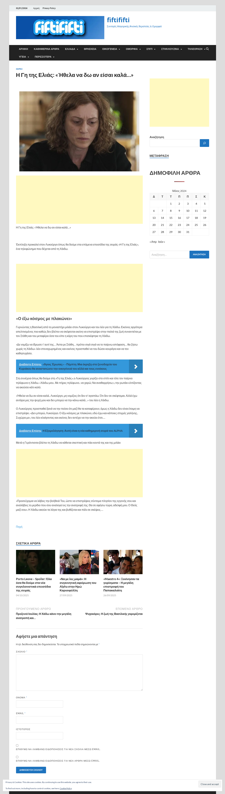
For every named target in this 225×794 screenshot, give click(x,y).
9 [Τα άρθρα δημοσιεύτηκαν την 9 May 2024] (179, 210)
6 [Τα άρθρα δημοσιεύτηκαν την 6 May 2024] (154, 210)
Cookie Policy (66, 788)
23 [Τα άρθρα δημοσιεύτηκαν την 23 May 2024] (179, 224)
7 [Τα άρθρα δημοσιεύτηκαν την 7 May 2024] (162, 210)
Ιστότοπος (23, 729)
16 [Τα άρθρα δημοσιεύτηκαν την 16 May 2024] (179, 217)
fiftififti (118, 20)
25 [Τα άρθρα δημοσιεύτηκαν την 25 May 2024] (196, 224)
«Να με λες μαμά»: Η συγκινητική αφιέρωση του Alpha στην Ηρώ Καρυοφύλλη (78, 584)
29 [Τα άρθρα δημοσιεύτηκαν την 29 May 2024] (170, 231)
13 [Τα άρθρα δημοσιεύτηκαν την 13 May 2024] (154, 217)
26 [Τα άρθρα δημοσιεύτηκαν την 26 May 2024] (204, 224)
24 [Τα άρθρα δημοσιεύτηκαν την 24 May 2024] (187, 224)
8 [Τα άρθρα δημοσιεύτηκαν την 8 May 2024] (171, 210)
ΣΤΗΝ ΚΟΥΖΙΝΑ (170, 49)
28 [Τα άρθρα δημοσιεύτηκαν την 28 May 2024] (162, 231)
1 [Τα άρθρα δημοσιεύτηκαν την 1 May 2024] (171, 203)
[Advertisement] (79, 200)
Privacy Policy (49, 8)
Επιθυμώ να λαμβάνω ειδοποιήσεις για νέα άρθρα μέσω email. (58, 760)
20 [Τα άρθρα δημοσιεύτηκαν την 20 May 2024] (154, 224)
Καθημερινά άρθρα (46, 49)
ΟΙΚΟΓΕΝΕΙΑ (109, 49)
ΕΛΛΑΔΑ (70, 49)
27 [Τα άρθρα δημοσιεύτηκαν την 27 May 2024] (154, 231)
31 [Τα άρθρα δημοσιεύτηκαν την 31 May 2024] (187, 231)
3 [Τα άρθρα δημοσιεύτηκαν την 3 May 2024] (188, 203)
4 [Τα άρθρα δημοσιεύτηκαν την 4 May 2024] (196, 203)
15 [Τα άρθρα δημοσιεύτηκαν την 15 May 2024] (170, 217)
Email (21, 713)
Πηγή (19, 526)
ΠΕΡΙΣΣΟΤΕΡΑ (43, 56)
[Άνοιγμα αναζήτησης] (207, 49)
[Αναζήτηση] (204, 143)
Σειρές (19, 69)
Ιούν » (161, 241)
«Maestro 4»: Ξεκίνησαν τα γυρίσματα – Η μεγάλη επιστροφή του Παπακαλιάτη (121, 584)
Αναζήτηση (157, 137)
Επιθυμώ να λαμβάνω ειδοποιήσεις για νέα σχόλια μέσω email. (58, 749)
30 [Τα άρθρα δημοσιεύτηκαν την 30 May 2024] (179, 231)
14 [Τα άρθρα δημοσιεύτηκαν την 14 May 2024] (162, 217)
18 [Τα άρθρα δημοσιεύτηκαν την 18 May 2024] (196, 217)
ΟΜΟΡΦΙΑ (132, 49)
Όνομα (21, 697)
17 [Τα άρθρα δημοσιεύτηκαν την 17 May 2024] (187, 217)
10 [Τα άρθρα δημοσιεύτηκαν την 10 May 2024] (187, 210)
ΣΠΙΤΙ (150, 49)
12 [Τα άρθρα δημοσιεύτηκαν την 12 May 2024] (204, 210)
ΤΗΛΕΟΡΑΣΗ (195, 49)
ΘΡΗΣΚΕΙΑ (90, 49)
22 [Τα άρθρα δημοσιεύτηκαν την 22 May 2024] (170, 224)
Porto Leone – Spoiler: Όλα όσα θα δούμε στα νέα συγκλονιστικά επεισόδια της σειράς (34, 584)
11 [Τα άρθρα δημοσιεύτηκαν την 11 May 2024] (196, 210)
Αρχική (36, 8)
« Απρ (153, 241)
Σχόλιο (21, 651)
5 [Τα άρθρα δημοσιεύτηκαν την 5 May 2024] (205, 203)
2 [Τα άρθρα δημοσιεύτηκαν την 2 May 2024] (179, 203)
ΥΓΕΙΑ (22, 56)
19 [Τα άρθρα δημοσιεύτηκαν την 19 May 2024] (204, 217)
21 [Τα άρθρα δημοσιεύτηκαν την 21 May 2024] (162, 224)
